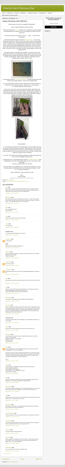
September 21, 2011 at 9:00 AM (11, 234)
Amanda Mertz (8, 420)
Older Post (39, 459)
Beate (6, 207)
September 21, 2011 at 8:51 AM (11, 212)
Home (3, 13)
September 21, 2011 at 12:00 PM (12, 301)
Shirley (7, 326)
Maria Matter (8, 334)
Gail (6, 395)
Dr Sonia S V (8, 239)
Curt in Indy (8, 305)
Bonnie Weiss (8, 297)
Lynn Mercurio (8, 269)
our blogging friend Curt (33, 159)
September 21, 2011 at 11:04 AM (12, 283)
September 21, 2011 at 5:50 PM (11, 373)
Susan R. (17, 29)
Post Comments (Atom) (12, 461)
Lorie (6, 187)
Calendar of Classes (32, 13)
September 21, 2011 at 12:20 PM (12, 313)
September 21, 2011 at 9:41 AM (11, 257)
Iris (6, 377)
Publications (23, 13)
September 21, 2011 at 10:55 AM (12, 265)
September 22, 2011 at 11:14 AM (12, 416)
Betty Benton (8, 197)
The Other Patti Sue (9, 413)
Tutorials (50, 13)
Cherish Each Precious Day (18, 8)
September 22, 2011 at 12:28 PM (12, 425)
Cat (6, 287)
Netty (6, 278)
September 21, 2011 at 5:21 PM (11, 360)
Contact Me (9, 13)
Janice (6, 223)
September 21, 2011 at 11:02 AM (12, 274)
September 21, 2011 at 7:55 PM (11, 382)
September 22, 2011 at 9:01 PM (11, 433)
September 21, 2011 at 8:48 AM (11, 193)
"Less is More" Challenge (20, 79)
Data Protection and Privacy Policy (10, 15)
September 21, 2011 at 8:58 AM (11, 219)
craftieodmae (8, 261)
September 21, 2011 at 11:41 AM (12, 293)
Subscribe (54, 27)
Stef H (6, 347)
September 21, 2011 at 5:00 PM (11, 342)
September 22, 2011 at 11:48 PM (12, 450)
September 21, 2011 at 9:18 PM (11, 400)
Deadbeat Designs (29, 39)
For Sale (16, 13)
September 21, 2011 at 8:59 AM (11, 227)
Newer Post (5, 459)
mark (6, 216)
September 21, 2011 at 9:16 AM (11, 247)
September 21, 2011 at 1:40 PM (11, 330)
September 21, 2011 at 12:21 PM (12, 322)
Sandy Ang (7, 429)
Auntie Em (7, 251)
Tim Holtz (27, 181)
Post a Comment (7, 453)
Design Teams (42, 13)
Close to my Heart (9, 181)
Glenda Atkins (8, 447)
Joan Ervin (7, 437)
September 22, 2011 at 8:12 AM (11, 409)
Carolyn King (8, 404)
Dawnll (6, 364)
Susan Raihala (8, 386)
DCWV (14, 181)
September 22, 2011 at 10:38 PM (12, 443)
